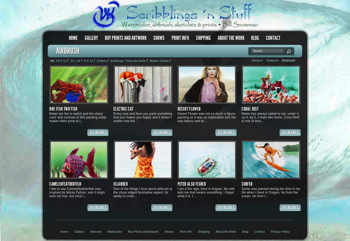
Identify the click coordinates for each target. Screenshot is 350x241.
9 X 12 (88, 60)
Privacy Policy (280, 231)
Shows (159, 38)
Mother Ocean (159, 60)
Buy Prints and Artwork (126, 38)
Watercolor (114, 231)
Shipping (203, 38)
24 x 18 (75, 60)
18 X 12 (61, 60)
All (52, 60)
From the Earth (136, 60)
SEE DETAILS (97, 133)
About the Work (231, 38)
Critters (101, 60)
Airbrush (95, 231)
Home (73, 38)
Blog (255, 38)
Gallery (91, 38)
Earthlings (117, 60)
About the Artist (226, 231)
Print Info (180, 38)
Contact (273, 38)
